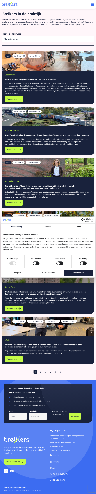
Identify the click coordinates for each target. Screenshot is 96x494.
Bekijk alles (54, 455)
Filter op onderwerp (11, 34)
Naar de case (12, 99)
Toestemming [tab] (16, 227)
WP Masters (38, 491)
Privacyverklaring (58, 414)
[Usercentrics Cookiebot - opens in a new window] (83, 220)
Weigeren (17, 273)
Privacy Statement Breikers (15, 487)
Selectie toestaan (48, 273)
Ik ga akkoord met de (59, 412)
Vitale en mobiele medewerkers (62, 442)
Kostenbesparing (56, 446)
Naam (12, 411)
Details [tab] (48, 227)
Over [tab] (79, 227)
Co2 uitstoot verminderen (60, 450)
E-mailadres (34, 411)
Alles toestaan (78, 273)
